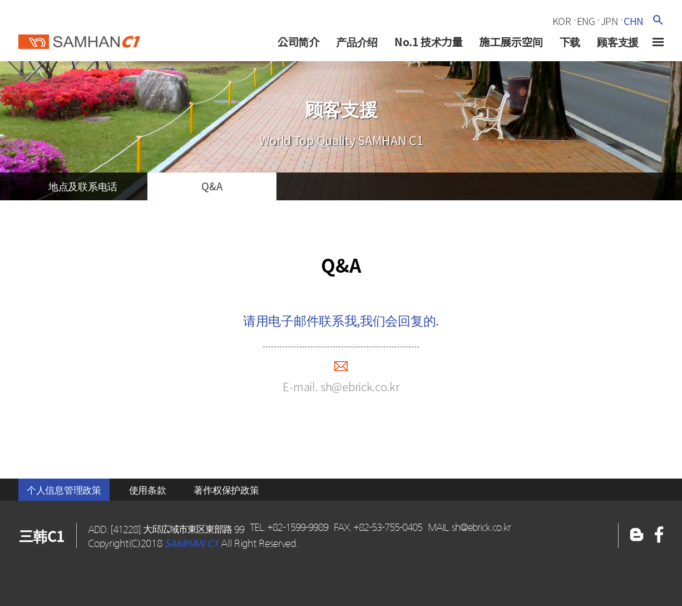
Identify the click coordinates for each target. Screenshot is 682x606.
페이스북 (637, 535)
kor (561, 21)
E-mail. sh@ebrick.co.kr (341, 386)
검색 (658, 20)
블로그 (659, 535)
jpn (609, 21)
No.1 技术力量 (428, 42)
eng (586, 21)
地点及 (82, 186)
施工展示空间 (510, 42)
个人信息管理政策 (64, 489)
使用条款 (147, 489)
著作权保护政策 (226, 489)
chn (634, 21)
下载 (569, 42)
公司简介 (298, 42)
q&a (211, 186)
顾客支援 (618, 42)
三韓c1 (79, 38)
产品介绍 (357, 42)
